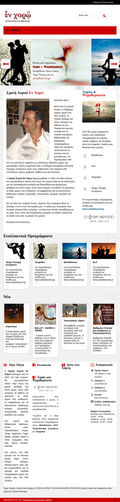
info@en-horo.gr (102, 405)
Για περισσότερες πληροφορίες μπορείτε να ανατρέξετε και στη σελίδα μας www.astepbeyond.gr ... (16, 273)
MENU (60, 31)
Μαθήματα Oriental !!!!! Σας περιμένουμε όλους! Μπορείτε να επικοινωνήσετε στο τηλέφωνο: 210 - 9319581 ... (103, 339)
